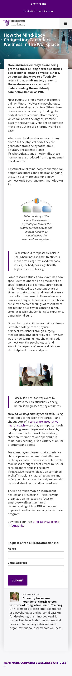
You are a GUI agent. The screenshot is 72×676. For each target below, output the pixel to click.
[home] (14, 22)
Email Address (17, 563)
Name (12, 548)
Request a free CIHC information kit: (33, 543)
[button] (66, 23)
